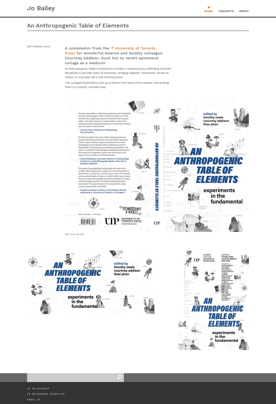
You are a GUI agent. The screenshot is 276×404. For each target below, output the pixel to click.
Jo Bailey (41, 8)
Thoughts (226, 11)
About (244, 11)
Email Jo (33, 400)
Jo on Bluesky (38, 388)
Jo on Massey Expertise (46, 394)
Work (208, 11)
